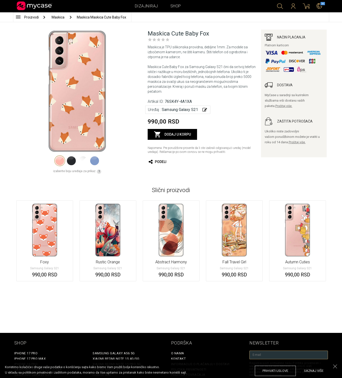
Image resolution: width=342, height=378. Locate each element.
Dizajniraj (146, 6)
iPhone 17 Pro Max (30, 358)
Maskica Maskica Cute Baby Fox (101, 17)
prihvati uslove (275, 371)
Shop (175, 6)
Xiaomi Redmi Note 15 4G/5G (116, 358)
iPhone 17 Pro (26, 353)
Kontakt (178, 358)
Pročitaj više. (283, 106)
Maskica (58, 17)
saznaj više (313, 371)
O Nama (177, 353)
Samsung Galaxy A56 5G (114, 353)
